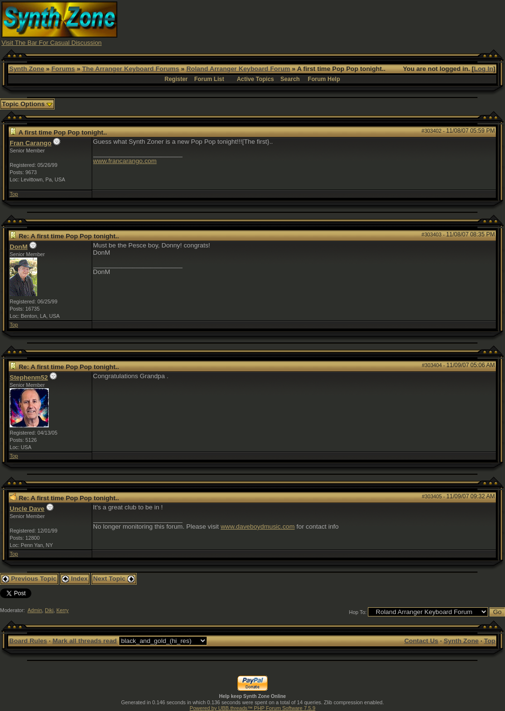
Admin (35, 610)
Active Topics (255, 79)
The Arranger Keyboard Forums (130, 68)
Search (290, 79)
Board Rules (28, 640)
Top (14, 194)
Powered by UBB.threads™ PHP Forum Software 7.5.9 (252, 708)
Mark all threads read (85, 640)
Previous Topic (29, 578)
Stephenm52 (29, 377)
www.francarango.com (125, 160)
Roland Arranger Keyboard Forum (238, 68)
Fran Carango (31, 143)
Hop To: (358, 612)
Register (176, 79)
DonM (19, 246)
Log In (483, 68)
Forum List (209, 79)
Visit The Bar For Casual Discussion (51, 42)
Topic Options (27, 104)
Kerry (62, 610)
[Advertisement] (328, 23)
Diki (49, 610)
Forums (63, 68)
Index (75, 578)
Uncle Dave (27, 508)
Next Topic (114, 578)
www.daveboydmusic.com (258, 526)
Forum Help (324, 79)
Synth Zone (26, 68)
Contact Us (421, 640)
